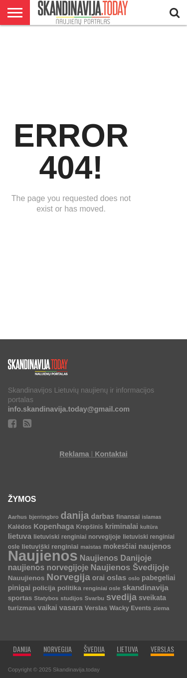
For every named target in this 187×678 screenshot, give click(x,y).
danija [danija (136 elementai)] (75, 515)
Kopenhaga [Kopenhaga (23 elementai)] (53, 526)
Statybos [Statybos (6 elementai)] (46, 598)
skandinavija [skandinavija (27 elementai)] (146, 587)
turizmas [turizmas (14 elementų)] (22, 608)
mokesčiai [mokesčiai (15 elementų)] (120, 546)
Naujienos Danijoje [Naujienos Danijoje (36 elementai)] (116, 557)
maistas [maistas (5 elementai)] (90, 547)
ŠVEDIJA (94, 649)
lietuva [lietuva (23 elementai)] (19, 536)
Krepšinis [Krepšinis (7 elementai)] (89, 526)
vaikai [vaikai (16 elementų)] (47, 608)
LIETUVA (127, 649)
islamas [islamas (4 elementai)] (151, 517)
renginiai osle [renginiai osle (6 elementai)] (102, 588)
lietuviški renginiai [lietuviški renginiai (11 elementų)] (49, 546)
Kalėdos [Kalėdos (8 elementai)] (20, 526)
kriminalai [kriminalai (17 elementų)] (121, 526)
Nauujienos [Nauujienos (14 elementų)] (26, 578)
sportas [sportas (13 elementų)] (20, 598)
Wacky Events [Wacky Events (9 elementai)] (130, 608)
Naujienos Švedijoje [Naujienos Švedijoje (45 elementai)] (130, 567)
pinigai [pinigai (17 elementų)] (19, 588)
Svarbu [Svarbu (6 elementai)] (94, 598)
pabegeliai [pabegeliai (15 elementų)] (158, 578)
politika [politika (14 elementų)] (69, 588)
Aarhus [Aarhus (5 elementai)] (17, 517)
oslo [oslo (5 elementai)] (134, 578)
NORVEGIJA (57, 649)
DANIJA (22, 649)
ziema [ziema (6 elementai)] (161, 608)
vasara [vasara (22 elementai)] (71, 608)
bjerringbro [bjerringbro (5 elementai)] (44, 517)
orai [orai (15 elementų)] (98, 578)
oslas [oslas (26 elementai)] (116, 577)
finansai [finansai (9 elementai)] (128, 516)
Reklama (74, 454)
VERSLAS (162, 649)
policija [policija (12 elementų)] (43, 588)
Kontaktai (111, 454)
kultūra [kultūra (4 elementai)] (149, 527)
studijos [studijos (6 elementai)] (71, 598)
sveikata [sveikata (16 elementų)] (152, 598)
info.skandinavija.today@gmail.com (69, 409)
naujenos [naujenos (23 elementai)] (155, 546)
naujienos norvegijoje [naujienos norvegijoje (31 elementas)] (48, 567)
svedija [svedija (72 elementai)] (121, 597)
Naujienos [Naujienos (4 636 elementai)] (43, 555)
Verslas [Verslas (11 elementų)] (96, 608)
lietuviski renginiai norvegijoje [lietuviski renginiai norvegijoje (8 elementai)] (77, 536)
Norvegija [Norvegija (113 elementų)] (68, 577)
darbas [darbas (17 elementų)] (102, 516)
